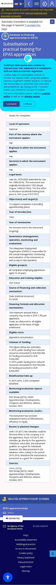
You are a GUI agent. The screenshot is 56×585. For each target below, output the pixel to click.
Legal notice (26, 566)
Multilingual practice (25, 544)
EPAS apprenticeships (15, 508)
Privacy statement (25, 557)
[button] (8, 577)
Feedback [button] (53, 554)
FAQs (25, 535)
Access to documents (25, 548)
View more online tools (29, 3)
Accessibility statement (26, 539)
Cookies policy (26, 553)
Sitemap (26, 571)
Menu (36, 4)
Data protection (25, 562)
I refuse (27, 104)
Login (44, 3)
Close (52, 21)
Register (52, 3)
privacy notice (32, 96)
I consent (11, 104)
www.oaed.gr (15, 468)
